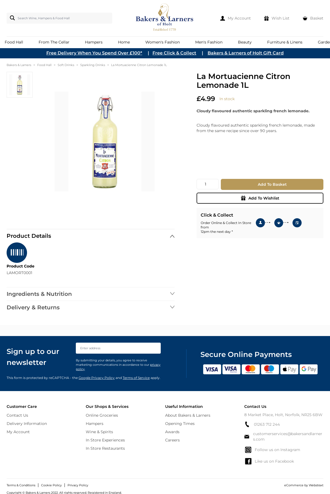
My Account (18, 431)
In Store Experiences (105, 440)
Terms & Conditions (21, 485)
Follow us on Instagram (272, 450)
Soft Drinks (66, 65)
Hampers (94, 423)
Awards (172, 431)
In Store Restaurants (105, 448)
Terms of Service (136, 378)
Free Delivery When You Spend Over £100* (94, 53)
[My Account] (235, 18)
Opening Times (180, 423)
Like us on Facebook (269, 461)
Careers (172, 440)
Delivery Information (27, 423)
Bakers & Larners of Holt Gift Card (246, 53)
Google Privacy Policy (97, 378)
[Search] (11, 17)
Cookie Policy (51, 485)
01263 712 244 (262, 424)
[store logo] (165, 18)
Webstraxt (316, 485)
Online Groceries (102, 415)
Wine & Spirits (99, 431)
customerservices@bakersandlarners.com (283, 436)
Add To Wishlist (260, 198)
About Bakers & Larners (187, 415)
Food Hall (44, 65)
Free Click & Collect (174, 53)
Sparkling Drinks (92, 65)
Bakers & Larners (19, 65)
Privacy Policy (78, 485)
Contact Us (17, 415)
